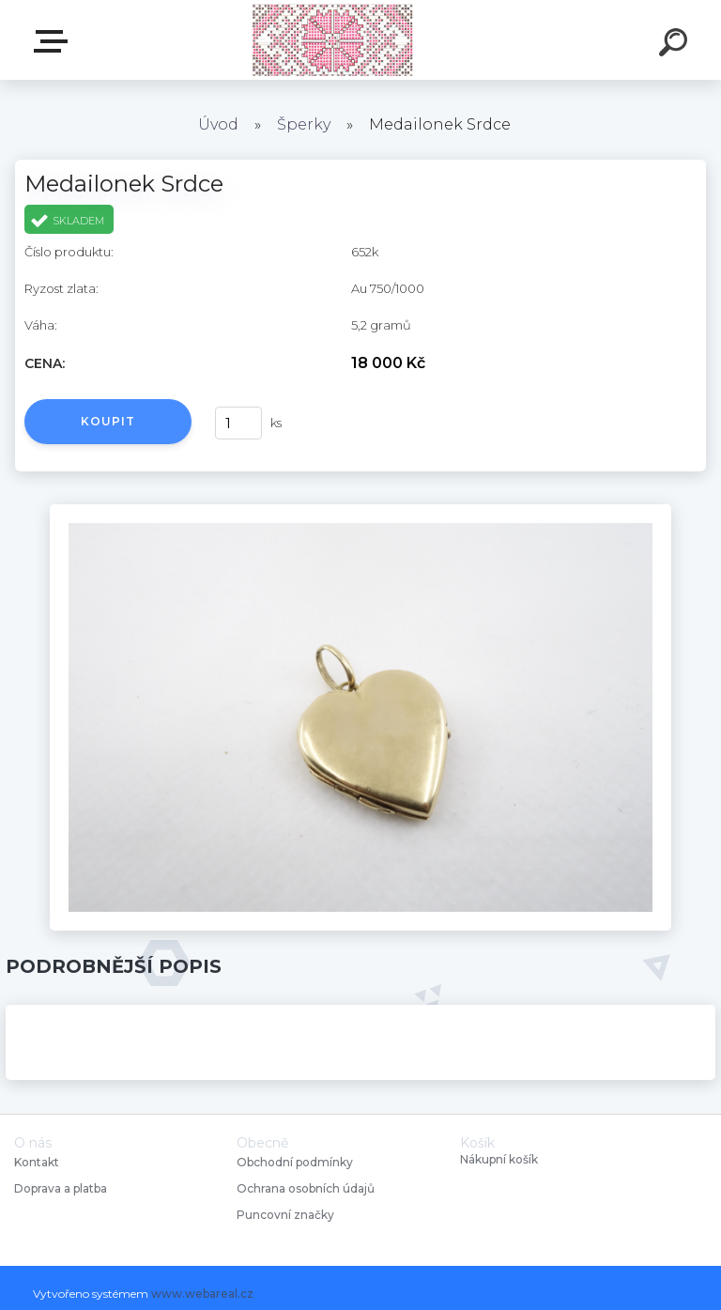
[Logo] (333, 40)
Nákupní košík (499, 1159)
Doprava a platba (60, 1188)
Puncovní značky (285, 1215)
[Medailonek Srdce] (360, 510)
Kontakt (38, 1162)
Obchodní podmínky (295, 1162)
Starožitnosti (54, 41)
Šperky (303, 124)
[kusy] (238, 423)
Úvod (218, 124)
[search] (676, 45)
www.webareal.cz (202, 1294)
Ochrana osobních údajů (306, 1188)
